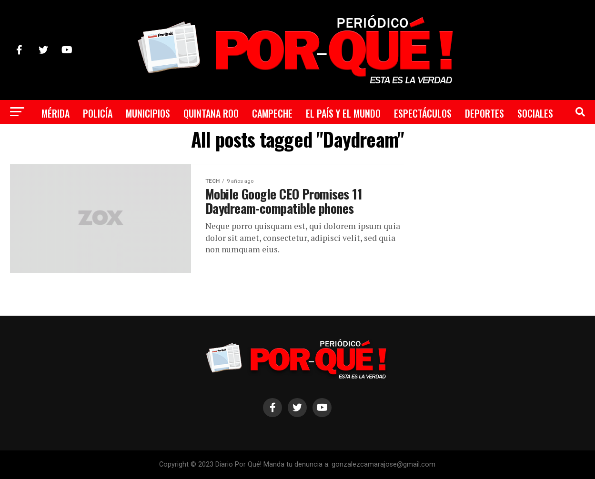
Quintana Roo (211, 113)
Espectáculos (423, 113)
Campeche (272, 113)
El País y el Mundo (343, 113)
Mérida (55, 113)
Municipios (148, 113)
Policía (97, 113)
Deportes (484, 113)
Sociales (535, 113)
